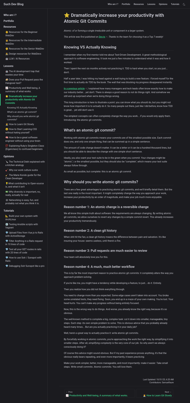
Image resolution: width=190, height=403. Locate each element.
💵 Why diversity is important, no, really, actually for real (22, 193)
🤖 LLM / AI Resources (17, 58)
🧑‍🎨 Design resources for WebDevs (23, 53)
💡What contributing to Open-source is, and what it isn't (24, 185)
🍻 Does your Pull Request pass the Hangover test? (24, 81)
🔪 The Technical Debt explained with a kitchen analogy (25, 163)
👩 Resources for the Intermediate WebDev (23, 42)
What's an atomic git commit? (22, 112)
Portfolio (126, 4)
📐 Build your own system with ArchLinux (21, 218)
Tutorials (175, 4)
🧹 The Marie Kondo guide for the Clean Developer (23, 177)
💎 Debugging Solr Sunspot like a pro (24, 266)
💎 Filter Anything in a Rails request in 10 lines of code (24, 243)
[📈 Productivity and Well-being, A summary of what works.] (99, 393)
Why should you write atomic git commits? (23, 118)
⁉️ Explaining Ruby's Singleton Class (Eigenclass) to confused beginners (24, 147)
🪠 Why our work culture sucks (21, 170)
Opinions (163, 4)
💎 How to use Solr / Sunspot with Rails (23, 259)
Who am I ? (113, 4)
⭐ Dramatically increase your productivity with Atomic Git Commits (21, 99)
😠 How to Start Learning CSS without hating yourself (21, 131)
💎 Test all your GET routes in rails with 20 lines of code (23, 251)
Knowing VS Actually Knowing (22, 107)
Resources (139, 4)
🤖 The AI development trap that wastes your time (22, 73)
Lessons (151, 4)
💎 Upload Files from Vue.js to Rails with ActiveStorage (24, 234)
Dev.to (102, 36)
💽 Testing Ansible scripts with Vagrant (21, 226)
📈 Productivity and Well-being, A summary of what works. (22, 90)
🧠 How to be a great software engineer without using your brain (22, 139)
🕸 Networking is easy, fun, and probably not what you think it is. (22, 202)
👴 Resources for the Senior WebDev (24, 48)
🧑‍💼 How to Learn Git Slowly (19, 124)
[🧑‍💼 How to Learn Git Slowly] (154, 393)
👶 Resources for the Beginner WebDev (21, 34)
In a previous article (74, 88)
